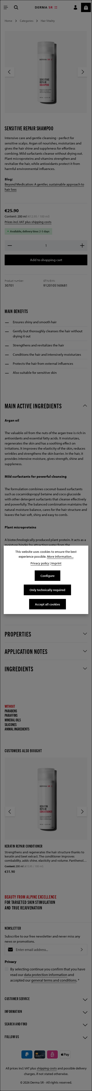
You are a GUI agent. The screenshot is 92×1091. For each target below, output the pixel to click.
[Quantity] (46, 245)
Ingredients (19, 669)
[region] (46, 76)
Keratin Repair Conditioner (24, 846)
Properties (18, 634)
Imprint (56, 563)
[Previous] (9, 72)
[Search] (16, 7)
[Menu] (5, 7)
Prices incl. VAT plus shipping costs (28, 222)
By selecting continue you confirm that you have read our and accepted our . (47, 975)
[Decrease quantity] (10, 245)
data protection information (45, 975)
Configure (47, 575)
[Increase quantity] (82, 245)
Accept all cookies (47, 604)
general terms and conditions (53, 981)
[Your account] (75, 7)
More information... (60, 556)
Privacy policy (40, 563)
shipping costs (47, 1071)
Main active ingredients (33, 406)
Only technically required (47, 590)
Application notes (26, 652)
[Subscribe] (81, 950)
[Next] (82, 72)
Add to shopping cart (46, 260)
